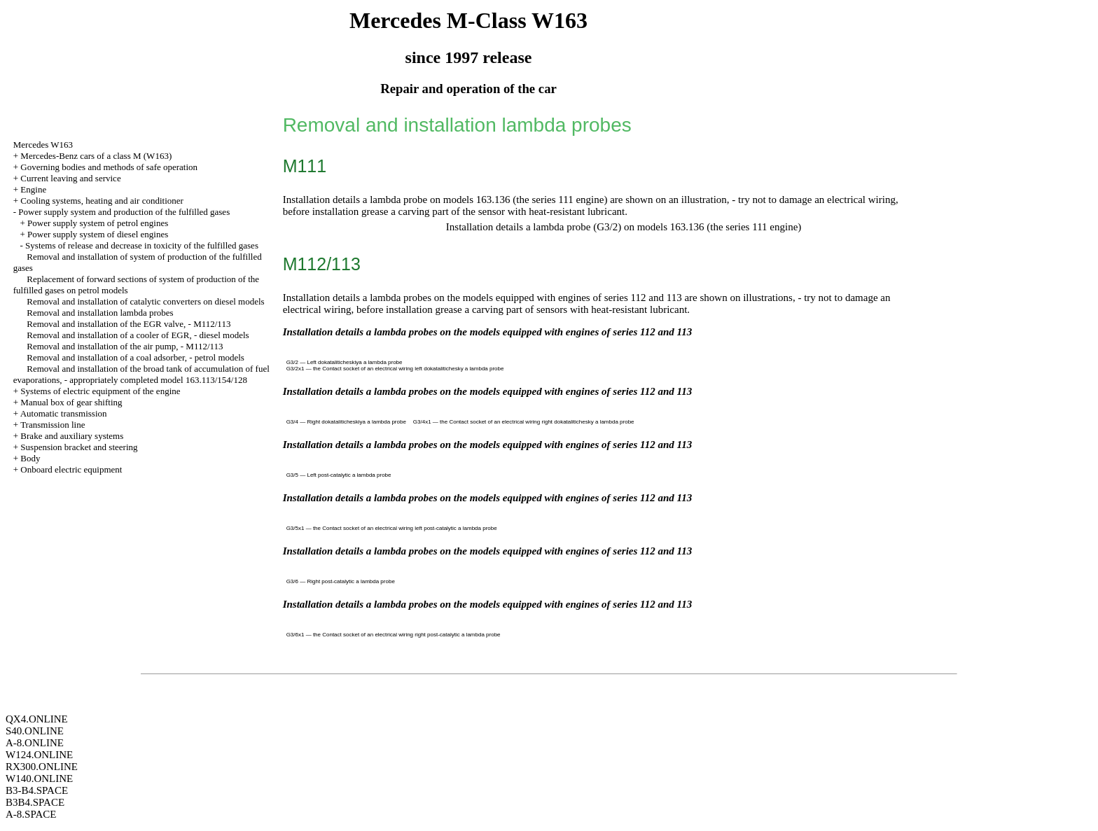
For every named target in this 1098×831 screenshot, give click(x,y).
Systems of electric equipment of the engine (100, 391)
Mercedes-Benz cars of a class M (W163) (96, 156)
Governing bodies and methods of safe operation (108, 167)
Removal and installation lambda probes (100, 312)
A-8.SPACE (31, 814)
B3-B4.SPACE (37, 790)
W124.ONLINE (39, 754)
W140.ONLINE (39, 778)
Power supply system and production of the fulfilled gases (124, 212)
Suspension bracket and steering (78, 447)
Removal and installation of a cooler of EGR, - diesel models (138, 335)
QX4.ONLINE (37, 719)
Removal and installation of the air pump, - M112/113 (125, 346)
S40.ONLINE (35, 730)
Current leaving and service (70, 178)
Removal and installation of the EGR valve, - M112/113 (128, 324)
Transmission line (52, 424)
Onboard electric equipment (71, 469)
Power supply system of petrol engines (97, 223)
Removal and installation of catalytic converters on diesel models (145, 301)
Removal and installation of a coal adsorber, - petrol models (135, 357)
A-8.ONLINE (35, 742)
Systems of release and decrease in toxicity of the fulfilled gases (141, 245)
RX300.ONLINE (42, 766)
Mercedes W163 (43, 144)
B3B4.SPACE (35, 802)
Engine (33, 189)
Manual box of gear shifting (71, 402)
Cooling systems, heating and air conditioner (101, 200)
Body (30, 458)
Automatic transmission (63, 413)
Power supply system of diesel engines (97, 234)
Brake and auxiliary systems (71, 436)
